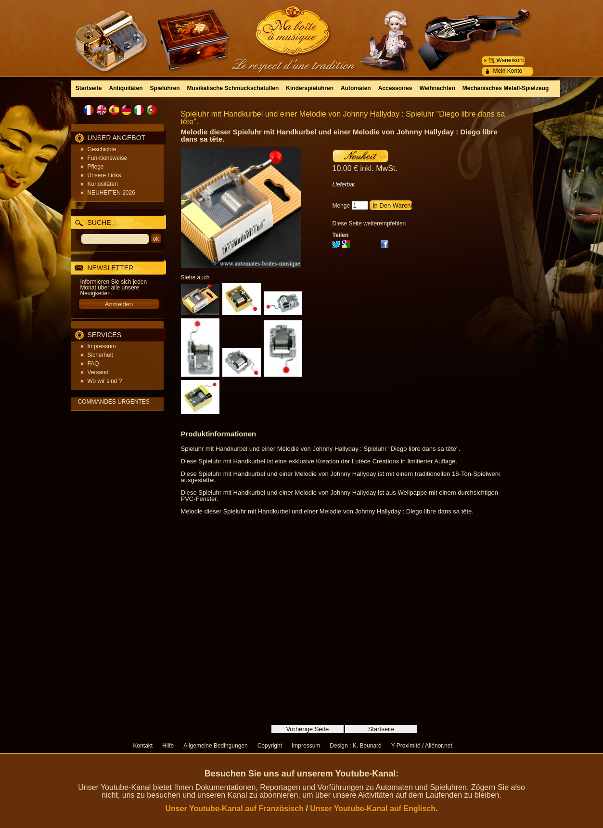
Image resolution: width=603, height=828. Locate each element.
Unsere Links (104, 175)
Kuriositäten (103, 184)
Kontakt (143, 745)
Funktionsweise (108, 158)
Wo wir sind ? (105, 381)
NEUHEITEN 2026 (111, 192)
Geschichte (102, 149)
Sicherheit (100, 355)
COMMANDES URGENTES (114, 401)
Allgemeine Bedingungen (215, 745)
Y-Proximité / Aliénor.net (421, 745)
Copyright (269, 745)
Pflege (96, 166)
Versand (98, 372)
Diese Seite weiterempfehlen (369, 223)
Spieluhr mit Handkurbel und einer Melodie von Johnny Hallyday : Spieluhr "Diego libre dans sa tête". (343, 118)
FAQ (93, 363)
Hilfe (168, 745)
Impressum (102, 346)
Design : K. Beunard (355, 745)
